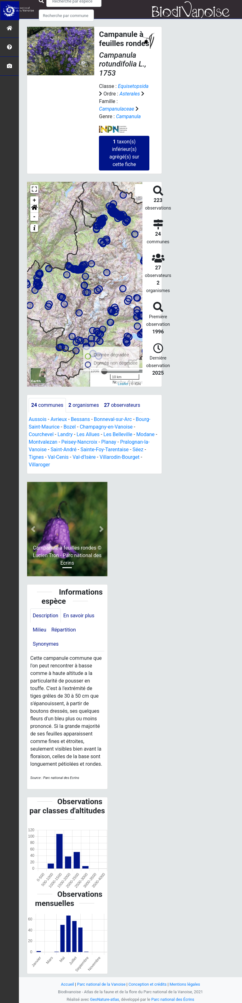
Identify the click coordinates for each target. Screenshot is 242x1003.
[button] (34, 209)
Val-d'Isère (84, 457)
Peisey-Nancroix (79, 442)
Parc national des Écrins (172, 999)
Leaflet (123, 384)
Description (45, 616)
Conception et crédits (148, 984)
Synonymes (46, 644)
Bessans (80, 419)
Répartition (63, 630)
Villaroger (39, 465)
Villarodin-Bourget (120, 457)
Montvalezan (43, 442)
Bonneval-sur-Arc (113, 419)
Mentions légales (185, 984)
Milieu (39, 630)
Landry (65, 434)
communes (47, 405)
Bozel (70, 427)
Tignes (36, 457)
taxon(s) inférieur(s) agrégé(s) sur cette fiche (124, 153)
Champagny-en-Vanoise (106, 427)
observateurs (122, 405)
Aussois (38, 419)
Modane (145, 434)
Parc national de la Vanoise (101, 984)
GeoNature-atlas (104, 999)
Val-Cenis (58, 457)
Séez (138, 450)
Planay (109, 442)
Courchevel (41, 434)
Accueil (67, 984)
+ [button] (34, 200)
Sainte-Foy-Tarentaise (104, 450)
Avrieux (58, 419)
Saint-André (63, 450)
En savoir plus (79, 616)
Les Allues (88, 434)
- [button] (34, 217)
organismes (83, 405)
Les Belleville (118, 434)
